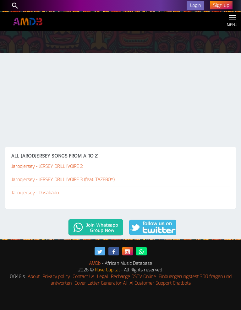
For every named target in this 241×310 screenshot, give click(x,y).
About (34, 277)
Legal (102, 277)
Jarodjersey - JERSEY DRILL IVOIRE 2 (47, 166)
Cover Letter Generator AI (100, 283)
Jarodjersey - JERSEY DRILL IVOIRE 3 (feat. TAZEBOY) (63, 180)
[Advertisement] (120, 100)
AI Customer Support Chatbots (160, 283)
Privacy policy (56, 277)
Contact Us (83, 277)
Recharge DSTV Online (133, 277)
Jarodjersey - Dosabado (35, 193)
